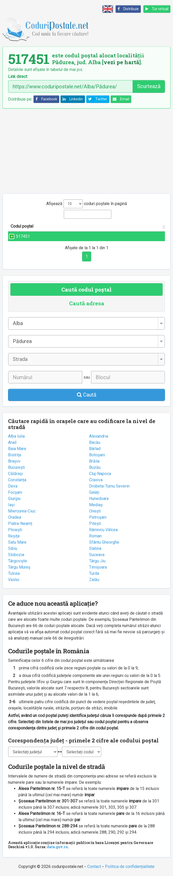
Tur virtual (156, 8)
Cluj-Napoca (100, 473)
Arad (12, 442)
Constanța (17, 479)
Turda (94, 573)
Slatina (95, 548)
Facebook (45, 99)
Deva (12, 486)
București (16, 467)
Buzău (95, 467)
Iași (11, 504)
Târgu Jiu (97, 560)
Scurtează (149, 86)
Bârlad (95, 448)
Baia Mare (17, 448)
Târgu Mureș (19, 567)
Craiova (96, 479)
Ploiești (15, 529)
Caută (86, 395)
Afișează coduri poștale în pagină (86, 203)
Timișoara (98, 567)
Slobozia (16, 554)
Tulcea (14, 573)
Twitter (96, 99)
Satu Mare (17, 542)
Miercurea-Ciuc (22, 511)
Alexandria (98, 436)
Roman (95, 535)
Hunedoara (99, 498)
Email (120, 99)
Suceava (96, 554)
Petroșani (98, 517)
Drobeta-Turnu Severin (109, 486)
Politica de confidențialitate (130, 866)
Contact (94, 866)
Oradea (14, 517)
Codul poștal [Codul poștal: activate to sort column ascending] (22, 226)
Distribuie (127, 8)
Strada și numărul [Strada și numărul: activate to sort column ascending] (61, 226)
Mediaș (96, 504)
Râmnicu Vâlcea (103, 529)
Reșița (13, 535)
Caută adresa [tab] (86, 303)
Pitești (95, 523)
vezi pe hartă (121, 62)
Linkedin (72, 99)
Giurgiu (14, 498)
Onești (95, 511)
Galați (94, 492)
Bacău (94, 442)
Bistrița (14, 454)
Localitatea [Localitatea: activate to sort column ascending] (101, 226)
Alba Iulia (16, 436)
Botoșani (97, 454)
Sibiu (12, 548)
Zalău (94, 579)
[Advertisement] (86, 151)
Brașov (14, 461)
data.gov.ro (57, 846)
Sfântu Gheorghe (104, 542)
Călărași (15, 473)
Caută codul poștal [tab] (86, 289)
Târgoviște (17, 560)
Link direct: (18, 77)
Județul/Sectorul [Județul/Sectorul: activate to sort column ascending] (138, 226)
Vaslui (13, 579)
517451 (18, 236)
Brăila (94, 461)
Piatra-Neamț (20, 523)
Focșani (15, 492)
